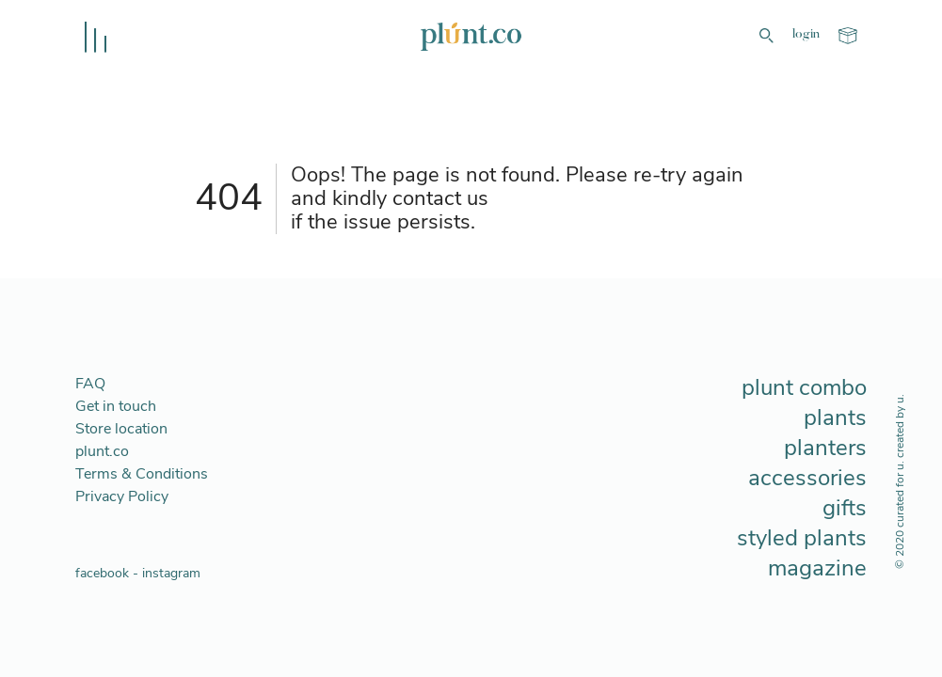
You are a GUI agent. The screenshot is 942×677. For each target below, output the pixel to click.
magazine (817, 568)
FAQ (90, 383)
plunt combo (804, 387)
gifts (844, 508)
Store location (121, 428)
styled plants (802, 538)
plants (835, 417)
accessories (807, 478)
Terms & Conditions (141, 474)
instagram (171, 573)
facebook (102, 573)
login (806, 34)
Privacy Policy (121, 496)
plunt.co (102, 451)
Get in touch (115, 406)
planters (825, 448)
